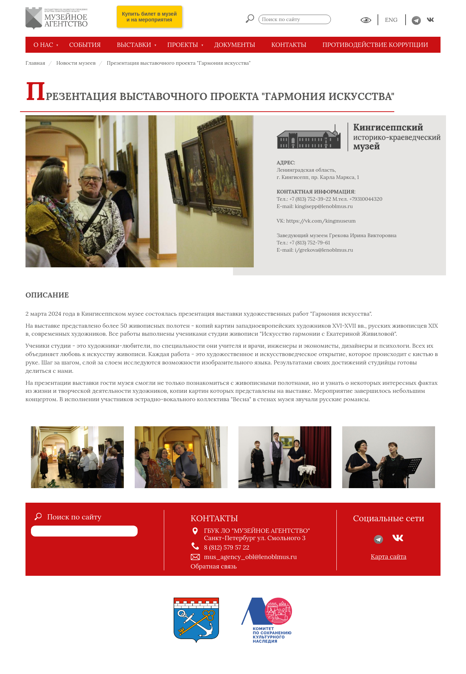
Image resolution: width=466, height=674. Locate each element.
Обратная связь (214, 566)
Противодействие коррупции (375, 45)
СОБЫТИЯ (85, 45)
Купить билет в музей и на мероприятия (149, 17)
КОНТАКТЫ (288, 45)
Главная (35, 63)
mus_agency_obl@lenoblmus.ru (250, 557)
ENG (392, 20)
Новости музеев (76, 63)
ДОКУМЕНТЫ (234, 45)
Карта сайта (389, 557)
